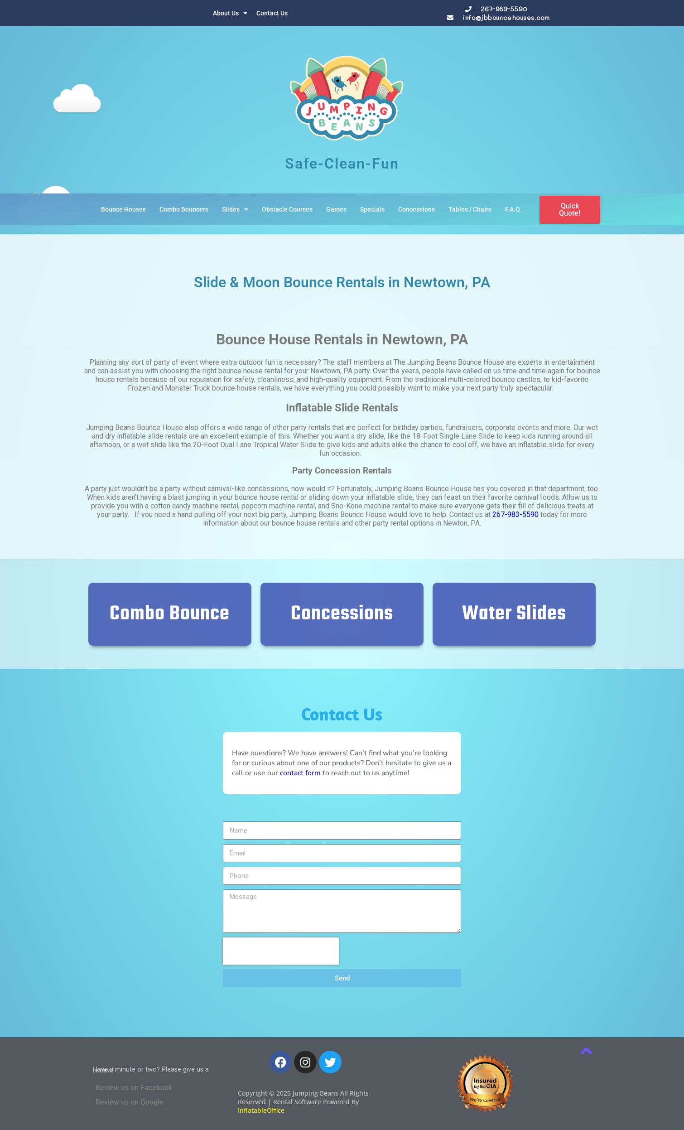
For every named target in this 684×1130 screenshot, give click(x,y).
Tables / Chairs (469, 209)
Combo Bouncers (183, 209)
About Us (230, 13)
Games (336, 209)
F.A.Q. (513, 209)
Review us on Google (130, 1102)
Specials (372, 209)
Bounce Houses (123, 209)
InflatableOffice (261, 1110)
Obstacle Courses (287, 209)
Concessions (416, 209)
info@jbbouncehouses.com (505, 17)
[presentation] (281, 951)
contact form (300, 773)
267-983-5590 (504, 9)
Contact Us (272, 13)
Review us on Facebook (134, 1087)
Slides (235, 209)
